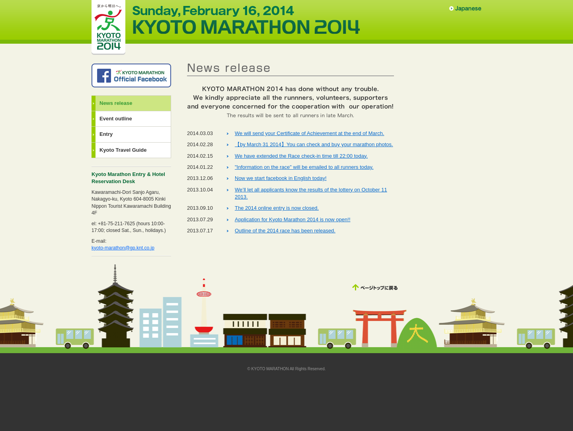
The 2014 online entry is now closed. (277, 208)
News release (115, 103)
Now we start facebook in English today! (281, 178)
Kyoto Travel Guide (122, 150)
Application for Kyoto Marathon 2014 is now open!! (293, 219)
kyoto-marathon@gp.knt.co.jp (123, 248)
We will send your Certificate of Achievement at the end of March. (309, 133)
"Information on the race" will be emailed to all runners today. (304, 167)
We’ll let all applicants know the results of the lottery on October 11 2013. (311, 193)
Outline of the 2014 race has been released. (285, 231)
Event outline (115, 119)
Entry (106, 134)
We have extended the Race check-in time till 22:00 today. (301, 156)
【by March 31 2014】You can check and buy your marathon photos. (314, 144)
